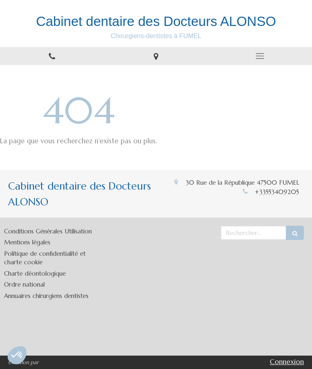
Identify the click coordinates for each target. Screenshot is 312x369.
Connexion (287, 361)
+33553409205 (277, 192)
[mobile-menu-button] (260, 56)
